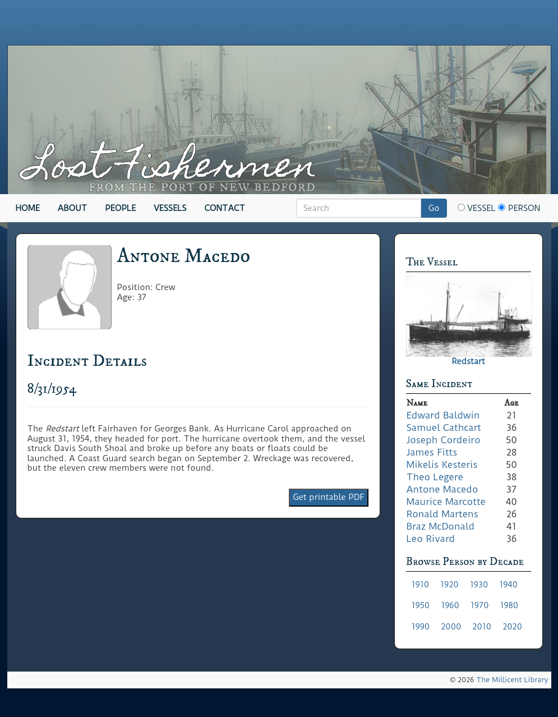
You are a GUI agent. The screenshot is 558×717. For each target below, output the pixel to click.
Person (519, 208)
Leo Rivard (431, 538)
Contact (225, 208)
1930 (479, 585)
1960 (450, 605)
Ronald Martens (442, 514)
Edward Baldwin (443, 415)
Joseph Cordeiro (444, 439)
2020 (512, 627)
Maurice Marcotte (446, 501)
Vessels (170, 208)
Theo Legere (435, 476)
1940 (508, 585)
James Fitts (432, 452)
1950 (421, 605)
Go (434, 208)
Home (28, 208)
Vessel (477, 208)
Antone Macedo (442, 489)
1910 (421, 585)
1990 (421, 627)
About (72, 208)
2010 (481, 627)
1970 (480, 605)
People (120, 208)
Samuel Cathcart (444, 427)
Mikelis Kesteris (442, 464)
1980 (509, 605)
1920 (449, 585)
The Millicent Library (512, 679)
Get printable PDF (328, 497)
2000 (451, 627)
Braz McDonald (441, 526)
